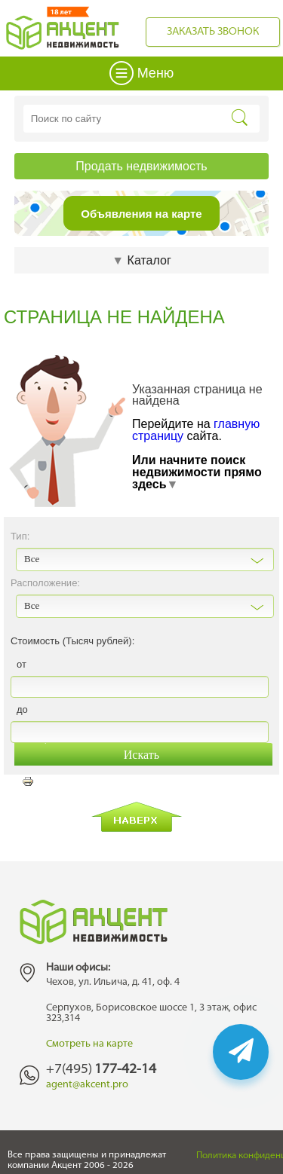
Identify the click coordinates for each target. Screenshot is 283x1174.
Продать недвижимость (141, 166)
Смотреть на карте (89, 1044)
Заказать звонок (213, 32)
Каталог (141, 260)
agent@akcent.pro (87, 1085)
